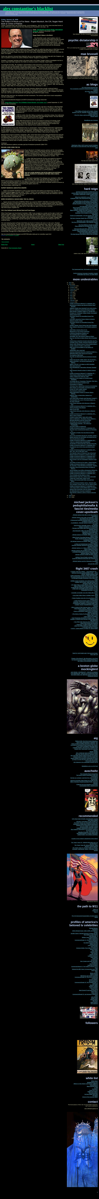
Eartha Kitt (95, 958)
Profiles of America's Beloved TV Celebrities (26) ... (83, 471)
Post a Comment (5, 241)
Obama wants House (75, 314)
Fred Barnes (94, 962)
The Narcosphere (93, 1093)
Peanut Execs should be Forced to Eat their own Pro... (84, 341)
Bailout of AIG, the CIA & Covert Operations (86, 741)
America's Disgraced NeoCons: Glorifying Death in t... (83, 352)
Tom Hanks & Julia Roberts (91, 934)
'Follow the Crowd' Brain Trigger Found (80, 478)
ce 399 (96, 1087)
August (72, 290)
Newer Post (4, 244)
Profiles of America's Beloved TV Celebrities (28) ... (83, 456)
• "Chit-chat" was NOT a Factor (90, 627)
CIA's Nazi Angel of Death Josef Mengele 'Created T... (84, 398)
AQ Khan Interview (74, 401)
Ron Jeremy (94, 953)
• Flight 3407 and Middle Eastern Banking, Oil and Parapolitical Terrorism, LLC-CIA (85, 589)
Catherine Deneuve (93, 956)
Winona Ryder (94, 952)
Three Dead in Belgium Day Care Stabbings (81, 375)
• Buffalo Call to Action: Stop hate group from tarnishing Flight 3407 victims (86, 582)
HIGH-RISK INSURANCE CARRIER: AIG (87, 742)
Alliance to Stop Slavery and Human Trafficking (86, 1083)
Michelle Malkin (94, 985)
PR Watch (95, 1095)
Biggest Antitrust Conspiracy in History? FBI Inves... (83, 454)
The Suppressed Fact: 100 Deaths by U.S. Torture (85, 269)
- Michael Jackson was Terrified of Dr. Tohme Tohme (84, 550)
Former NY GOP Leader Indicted (78, 389)
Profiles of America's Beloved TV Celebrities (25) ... (83, 473)
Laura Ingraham (94, 987)
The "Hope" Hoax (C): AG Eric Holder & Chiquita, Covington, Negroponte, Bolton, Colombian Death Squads (85, 849)
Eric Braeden (94, 960)
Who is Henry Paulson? (76, 415)
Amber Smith (94, 998)
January (72, 302)
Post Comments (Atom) (15, 248)
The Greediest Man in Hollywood (78, 334)
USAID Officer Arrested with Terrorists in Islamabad (84, 193)
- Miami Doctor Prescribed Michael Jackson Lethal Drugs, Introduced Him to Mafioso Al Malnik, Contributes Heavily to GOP (85, 539)
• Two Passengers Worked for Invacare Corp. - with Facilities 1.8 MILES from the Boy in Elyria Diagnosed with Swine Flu (84, 619)
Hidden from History (92, 1091)
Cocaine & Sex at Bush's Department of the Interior (84, 838)
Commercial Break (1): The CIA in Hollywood (86, 940)
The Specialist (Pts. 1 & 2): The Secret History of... (83, 400)
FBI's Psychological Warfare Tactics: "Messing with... (83, 482)
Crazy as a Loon (93, 1090)
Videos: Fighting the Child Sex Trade (79, 376)
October (72, 287)
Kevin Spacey (94, 957)
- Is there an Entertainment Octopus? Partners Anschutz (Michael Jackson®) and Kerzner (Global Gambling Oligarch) (85, 545)
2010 (70, 282)
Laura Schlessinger (93, 945)
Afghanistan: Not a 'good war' (77, 350)
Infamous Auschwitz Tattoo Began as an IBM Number (84, 780)
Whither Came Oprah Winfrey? (90, 937)
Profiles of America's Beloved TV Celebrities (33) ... (83, 413)
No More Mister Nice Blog (91, 1094)
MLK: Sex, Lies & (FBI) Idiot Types (78, 451)
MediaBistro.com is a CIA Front (90, 766)
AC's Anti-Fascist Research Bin (90, 87)
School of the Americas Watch (90, 1097)
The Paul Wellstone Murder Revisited (88, 224)
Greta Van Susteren (93, 965)
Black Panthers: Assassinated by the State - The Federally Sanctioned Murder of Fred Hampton (85, 208)
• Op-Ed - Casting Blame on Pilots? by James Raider (84, 628)
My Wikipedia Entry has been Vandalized (80, 491)
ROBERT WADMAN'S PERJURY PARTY (87, 828)
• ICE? (96, 591)
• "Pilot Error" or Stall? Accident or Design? (87, 624)
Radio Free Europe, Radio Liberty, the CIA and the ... (83, 359)
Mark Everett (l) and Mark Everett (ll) (88, 990)
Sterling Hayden (93, 954)
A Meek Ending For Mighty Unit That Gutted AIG (85, 757)
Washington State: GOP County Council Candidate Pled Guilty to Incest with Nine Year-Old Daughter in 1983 (84, 146)
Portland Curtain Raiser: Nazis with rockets (81, 417)
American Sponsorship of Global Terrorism (87, 191)
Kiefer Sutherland (93, 938)
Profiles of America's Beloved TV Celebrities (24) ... (83, 486)
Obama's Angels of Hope (76, 320)
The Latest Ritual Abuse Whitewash (88, 232)
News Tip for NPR (74, 409)
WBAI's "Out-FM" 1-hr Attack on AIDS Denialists (82, 364)
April (71, 297)
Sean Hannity (94, 946)
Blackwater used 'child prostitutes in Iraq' (87, 221)
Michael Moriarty (93, 928)
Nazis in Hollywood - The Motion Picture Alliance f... (83, 418)
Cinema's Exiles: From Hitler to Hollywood (87, 948)
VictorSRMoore (94, 1085)
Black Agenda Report (92, 1086)
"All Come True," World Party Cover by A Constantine (83, 386)
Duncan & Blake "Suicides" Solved (89, 826)
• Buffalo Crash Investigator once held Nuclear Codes (84, 580)
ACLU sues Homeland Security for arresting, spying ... (84, 435)
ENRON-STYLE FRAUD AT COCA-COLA (87, 825)
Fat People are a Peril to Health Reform (80, 422)
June (71, 294)
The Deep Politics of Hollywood (78, 426)
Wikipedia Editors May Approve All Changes (81, 353)
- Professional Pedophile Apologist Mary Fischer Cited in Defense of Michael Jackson (84, 520)
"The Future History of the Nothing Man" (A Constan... (83, 487)
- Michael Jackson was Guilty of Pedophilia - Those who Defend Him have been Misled (84, 518)
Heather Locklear (93, 986)
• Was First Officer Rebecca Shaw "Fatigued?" (86, 625)
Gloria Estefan (94, 999)
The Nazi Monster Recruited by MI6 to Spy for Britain (84, 234)
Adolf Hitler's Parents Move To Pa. (78, 330)
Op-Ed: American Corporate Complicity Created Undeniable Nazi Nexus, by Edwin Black (85, 274)
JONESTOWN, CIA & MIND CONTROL (87, 834)
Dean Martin (94, 970)
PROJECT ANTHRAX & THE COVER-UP (87, 821)
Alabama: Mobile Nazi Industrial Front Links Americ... (83, 308)
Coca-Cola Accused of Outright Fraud (79, 382)
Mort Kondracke (94, 964)
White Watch (94, 1081)
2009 (70, 284)
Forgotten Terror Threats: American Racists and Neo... (84, 342)
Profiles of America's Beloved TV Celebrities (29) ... (83, 449)
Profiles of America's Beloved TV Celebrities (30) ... (83, 445)
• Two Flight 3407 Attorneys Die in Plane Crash (86, 621)
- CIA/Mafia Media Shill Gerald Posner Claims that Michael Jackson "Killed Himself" (85, 552)
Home (32, 244)
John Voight (95, 950)
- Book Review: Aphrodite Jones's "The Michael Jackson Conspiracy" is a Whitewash (85, 526)
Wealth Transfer (94, 751)
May (71, 295)
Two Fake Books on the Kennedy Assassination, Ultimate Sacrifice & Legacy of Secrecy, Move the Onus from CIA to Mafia (85, 204)
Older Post (61, 244)
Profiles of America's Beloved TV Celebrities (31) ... (83, 440)
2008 (70, 495)
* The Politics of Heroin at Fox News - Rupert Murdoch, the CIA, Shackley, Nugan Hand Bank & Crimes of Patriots (85, 112)
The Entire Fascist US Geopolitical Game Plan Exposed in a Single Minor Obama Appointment (85, 823)
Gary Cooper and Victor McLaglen (89, 961)
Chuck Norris (94, 989)
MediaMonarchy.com (92, 1082)
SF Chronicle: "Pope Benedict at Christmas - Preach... (84, 465)
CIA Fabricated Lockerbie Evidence (89, 206)
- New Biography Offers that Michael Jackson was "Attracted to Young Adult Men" (85, 531)
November (73, 285)
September (73, 289)
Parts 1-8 (95, 909)
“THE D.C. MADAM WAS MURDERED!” (80, 442)
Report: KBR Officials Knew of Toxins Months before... (84, 344)
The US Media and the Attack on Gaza (80, 475)
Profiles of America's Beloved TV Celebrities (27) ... (83, 457)
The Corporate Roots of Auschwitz (89, 774)
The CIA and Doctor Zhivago (77, 438)
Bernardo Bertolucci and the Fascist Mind (80, 420)
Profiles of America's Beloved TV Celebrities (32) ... (83, 428)
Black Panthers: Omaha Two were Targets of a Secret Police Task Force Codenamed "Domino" (84, 211)
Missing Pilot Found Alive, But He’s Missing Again (82, 489)
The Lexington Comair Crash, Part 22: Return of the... (83, 484)
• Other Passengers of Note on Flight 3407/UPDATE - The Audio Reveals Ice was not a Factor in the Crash (84, 576)
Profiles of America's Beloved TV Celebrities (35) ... (83, 303)
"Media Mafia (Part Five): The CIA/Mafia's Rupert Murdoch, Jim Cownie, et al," (26, 102)
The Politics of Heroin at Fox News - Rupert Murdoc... (83, 462)
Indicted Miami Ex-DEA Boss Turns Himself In (86, 201)
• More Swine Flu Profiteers (91, 616)
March (72, 298)
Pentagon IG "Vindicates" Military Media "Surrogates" (83, 313)
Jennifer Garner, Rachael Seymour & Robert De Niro (84, 933)
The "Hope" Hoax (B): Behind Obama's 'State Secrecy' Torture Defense (86, 845)
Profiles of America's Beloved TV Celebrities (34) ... (83, 406)
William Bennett (94, 944)
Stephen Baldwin (93, 979)
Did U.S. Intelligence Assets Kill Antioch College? (82, 309)
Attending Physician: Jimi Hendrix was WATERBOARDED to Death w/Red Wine (87, 832)
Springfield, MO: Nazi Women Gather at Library (82, 336)
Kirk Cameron (94, 1003)
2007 (70, 497)
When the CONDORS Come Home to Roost (86, 197)
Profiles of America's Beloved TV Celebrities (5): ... (83, 373)
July (71, 292)
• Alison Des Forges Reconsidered (89, 623)
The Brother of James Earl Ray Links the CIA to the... (83, 443)
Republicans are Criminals (91, 120)
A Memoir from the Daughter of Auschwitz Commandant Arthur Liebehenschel (87, 785)
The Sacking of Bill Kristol (76, 355)
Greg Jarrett (95, 993)
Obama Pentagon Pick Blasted (78, 407)
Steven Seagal (94, 974)
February (72, 300)
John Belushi (94, 997)
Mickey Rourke (94, 973)
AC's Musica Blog (93, 92)
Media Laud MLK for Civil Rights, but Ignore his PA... (83, 437)
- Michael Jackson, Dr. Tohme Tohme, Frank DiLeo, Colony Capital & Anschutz (84, 548)
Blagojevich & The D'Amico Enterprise (79, 331)
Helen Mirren (94, 991)
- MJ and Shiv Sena (93, 563)
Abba (96, 971)
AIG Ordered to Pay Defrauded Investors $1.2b (86, 762)
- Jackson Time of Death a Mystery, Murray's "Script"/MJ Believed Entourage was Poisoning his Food (85, 558)
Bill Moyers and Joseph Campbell (89, 975)
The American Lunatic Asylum (77, 390)
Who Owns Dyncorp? (75, 365)
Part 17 (96, 912)
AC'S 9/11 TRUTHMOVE (91, 91)
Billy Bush (95, 1001)
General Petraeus (93, 941)
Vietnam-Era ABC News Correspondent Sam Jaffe (85, 969)
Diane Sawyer (94, 1002)
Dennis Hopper (94, 949)
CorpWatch (95, 1089)
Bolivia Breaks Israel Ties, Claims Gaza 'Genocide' (83, 476)
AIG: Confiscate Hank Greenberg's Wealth (87, 753)
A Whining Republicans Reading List (79, 333)
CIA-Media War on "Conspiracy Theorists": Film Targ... (84, 381)
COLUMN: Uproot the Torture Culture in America (82, 319)
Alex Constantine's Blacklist (28, 8)
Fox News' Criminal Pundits (91, 942)
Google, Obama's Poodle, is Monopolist (80, 345)
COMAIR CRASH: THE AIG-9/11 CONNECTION (85, 747)
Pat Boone (95, 929)
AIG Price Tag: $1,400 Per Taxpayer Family (86, 754)
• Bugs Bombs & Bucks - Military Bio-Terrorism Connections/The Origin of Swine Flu (86, 609)
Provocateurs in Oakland (76, 384)
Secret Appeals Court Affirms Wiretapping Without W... (84, 470)
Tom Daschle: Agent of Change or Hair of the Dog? (83, 453)
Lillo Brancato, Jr (93, 936)
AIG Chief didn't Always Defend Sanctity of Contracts (84, 755)
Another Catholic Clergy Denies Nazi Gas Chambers (83, 325)
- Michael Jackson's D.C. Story (90, 533)
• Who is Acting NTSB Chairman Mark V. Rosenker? (84, 607)
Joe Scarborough (93, 981)
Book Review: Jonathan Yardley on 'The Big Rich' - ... (83, 311)
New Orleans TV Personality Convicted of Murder (82, 387)
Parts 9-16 (95, 910)
